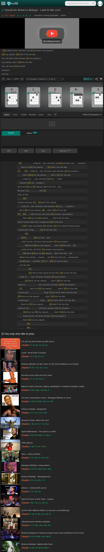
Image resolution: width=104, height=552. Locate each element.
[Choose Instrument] (55, 114)
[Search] (93, 3)
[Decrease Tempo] (3, 79)
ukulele (24, 115)
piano (15, 115)
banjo (41, 115)
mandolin (32, 115)
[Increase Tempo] (22, 79)
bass (50, 115)
